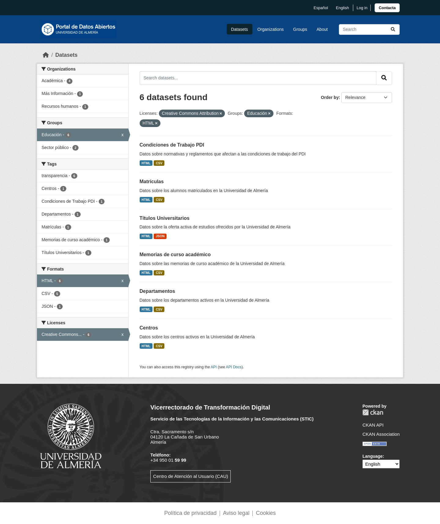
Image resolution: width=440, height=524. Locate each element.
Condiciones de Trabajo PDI (172, 144)
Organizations (270, 29)
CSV (159, 163)
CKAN (372, 412)
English (342, 7)
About (322, 29)
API (214, 367)
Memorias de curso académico (175, 254)
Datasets (239, 29)
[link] (387, 7)
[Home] (46, 55)
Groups (300, 29)
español (321, 7)
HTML (145, 163)
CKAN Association (381, 434)
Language (372, 456)
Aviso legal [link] (236, 513)
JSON (160, 236)
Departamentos (157, 291)
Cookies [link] (266, 513)
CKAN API (372, 425)
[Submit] (393, 29)
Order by (330, 97)
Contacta (387, 7)
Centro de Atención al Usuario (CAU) (190, 476)
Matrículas (152, 181)
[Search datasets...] (369, 29)
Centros (149, 327)
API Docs (233, 367)
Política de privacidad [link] (190, 513)
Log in (362, 7)
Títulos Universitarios (165, 218)
